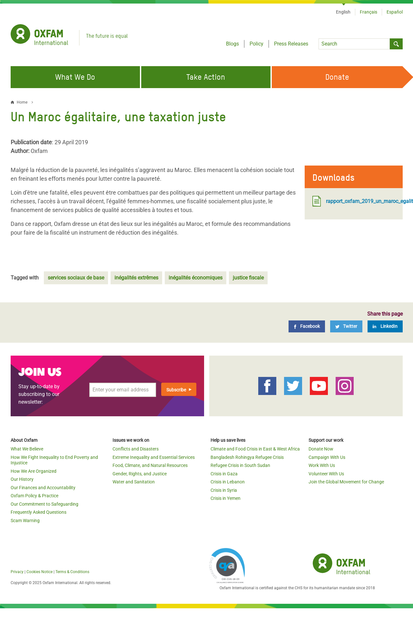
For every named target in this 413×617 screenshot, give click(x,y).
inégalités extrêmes (136, 278)
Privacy (17, 572)
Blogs (232, 44)
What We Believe (27, 448)
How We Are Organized (33, 471)
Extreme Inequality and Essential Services (154, 457)
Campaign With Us (327, 457)
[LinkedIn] (385, 326)
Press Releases (291, 44)
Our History (22, 479)
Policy (256, 44)
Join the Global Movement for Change (346, 481)
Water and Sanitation (134, 481)
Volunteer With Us (326, 473)
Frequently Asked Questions (38, 512)
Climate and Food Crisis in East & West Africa (255, 448)
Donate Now (321, 448)
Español (395, 12)
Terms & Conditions (72, 572)
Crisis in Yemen (226, 498)
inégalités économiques (195, 278)
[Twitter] (346, 326)
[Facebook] (307, 326)
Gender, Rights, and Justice (140, 473)
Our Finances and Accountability (43, 487)
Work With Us (322, 465)
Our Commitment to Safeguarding (44, 504)
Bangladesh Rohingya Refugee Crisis (247, 457)
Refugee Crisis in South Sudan (240, 465)
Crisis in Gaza (224, 473)
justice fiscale (248, 278)
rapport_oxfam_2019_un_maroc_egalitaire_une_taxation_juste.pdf (353, 201)
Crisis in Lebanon (228, 481)
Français (368, 12)
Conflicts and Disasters (136, 448)
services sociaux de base (76, 278)
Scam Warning (25, 520)
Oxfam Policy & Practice (34, 495)
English (343, 12)
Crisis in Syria (224, 490)
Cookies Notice (39, 572)
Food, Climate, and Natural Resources (150, 465)
